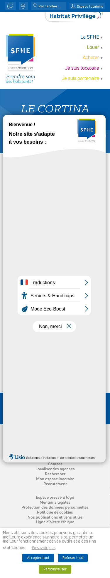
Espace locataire (90, 6)
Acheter (91, 57)
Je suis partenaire (80, 78)
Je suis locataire (82, 68)
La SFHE (89, 37)
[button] (35, 6)
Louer (93, 47)
